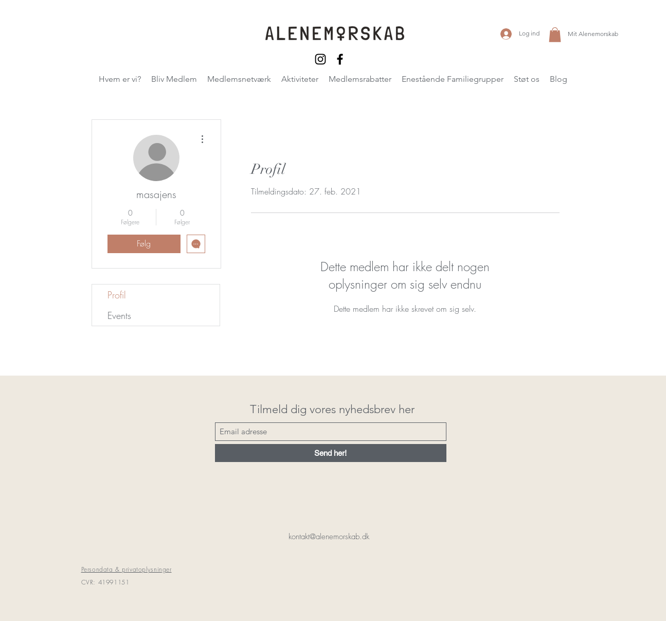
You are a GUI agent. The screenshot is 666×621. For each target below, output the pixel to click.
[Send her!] (330, 453)
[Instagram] (320, 59)
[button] (555, 34)
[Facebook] (340, 59)
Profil (116, 295)
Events (119, 315)
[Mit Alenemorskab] (593, 33)
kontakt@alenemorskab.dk (329, 536)
